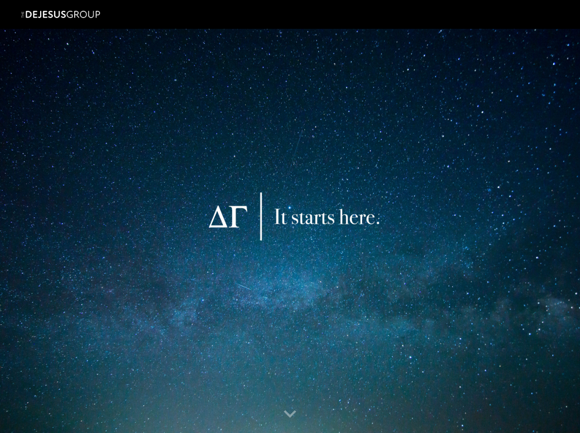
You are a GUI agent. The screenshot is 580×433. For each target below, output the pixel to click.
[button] (290, 414)
